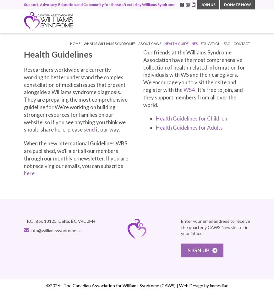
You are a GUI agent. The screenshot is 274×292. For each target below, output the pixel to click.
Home (75, 44)
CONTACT (241, 44)
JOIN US (208, 4)
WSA (189, 90)
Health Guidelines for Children (191, 118)
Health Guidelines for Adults (189, 127)
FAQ (227, 44)
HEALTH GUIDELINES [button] (181, 44)
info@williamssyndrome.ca (56, 230)
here (29, 173)
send (89, 129)
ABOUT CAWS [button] (149, 44)
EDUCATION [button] (211, 44)
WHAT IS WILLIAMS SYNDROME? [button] (109, 44)
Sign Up (199, 250)
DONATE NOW (237, 4)
